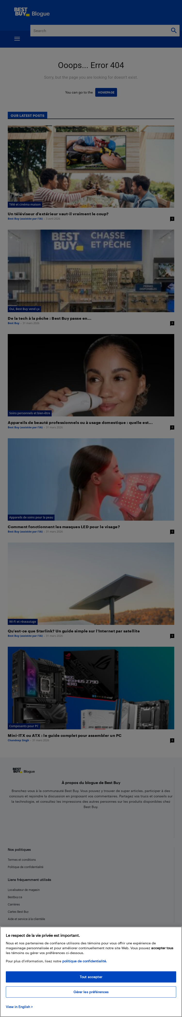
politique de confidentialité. (84, 961)
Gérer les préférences (91, 992)
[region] (91, 972)
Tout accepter (91, 977)
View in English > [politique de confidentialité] (19, 1007)
